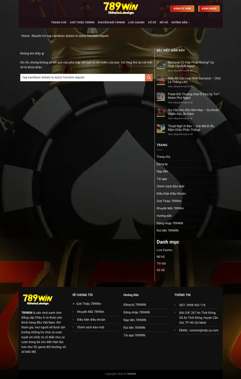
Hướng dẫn (180, 22)
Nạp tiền (162, 171)
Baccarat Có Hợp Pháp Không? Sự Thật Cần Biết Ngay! (191, 64)
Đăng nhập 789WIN (170, 223)
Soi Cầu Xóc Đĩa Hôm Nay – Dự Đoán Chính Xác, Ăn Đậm (193, 111)
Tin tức (161, 263)
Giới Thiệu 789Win (82, 22)
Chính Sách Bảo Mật (170, 186)
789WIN (26, 313)
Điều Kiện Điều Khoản (171, 193)
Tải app (162, 179)
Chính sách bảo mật (90, 327)
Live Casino (136, 22)
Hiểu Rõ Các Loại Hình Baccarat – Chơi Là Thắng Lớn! (194, 80)
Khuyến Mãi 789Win (111, 22)
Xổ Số (152, 22)
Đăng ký (162, 164)
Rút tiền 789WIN (167, 230)
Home (25, 36)
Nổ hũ (164, 22)
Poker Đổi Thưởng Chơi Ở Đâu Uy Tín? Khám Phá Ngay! (193, 96)
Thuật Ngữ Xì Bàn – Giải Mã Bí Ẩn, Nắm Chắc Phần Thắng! (191, 128)
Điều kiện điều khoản (91, 319)
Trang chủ (59, 22)
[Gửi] (149, 77)
